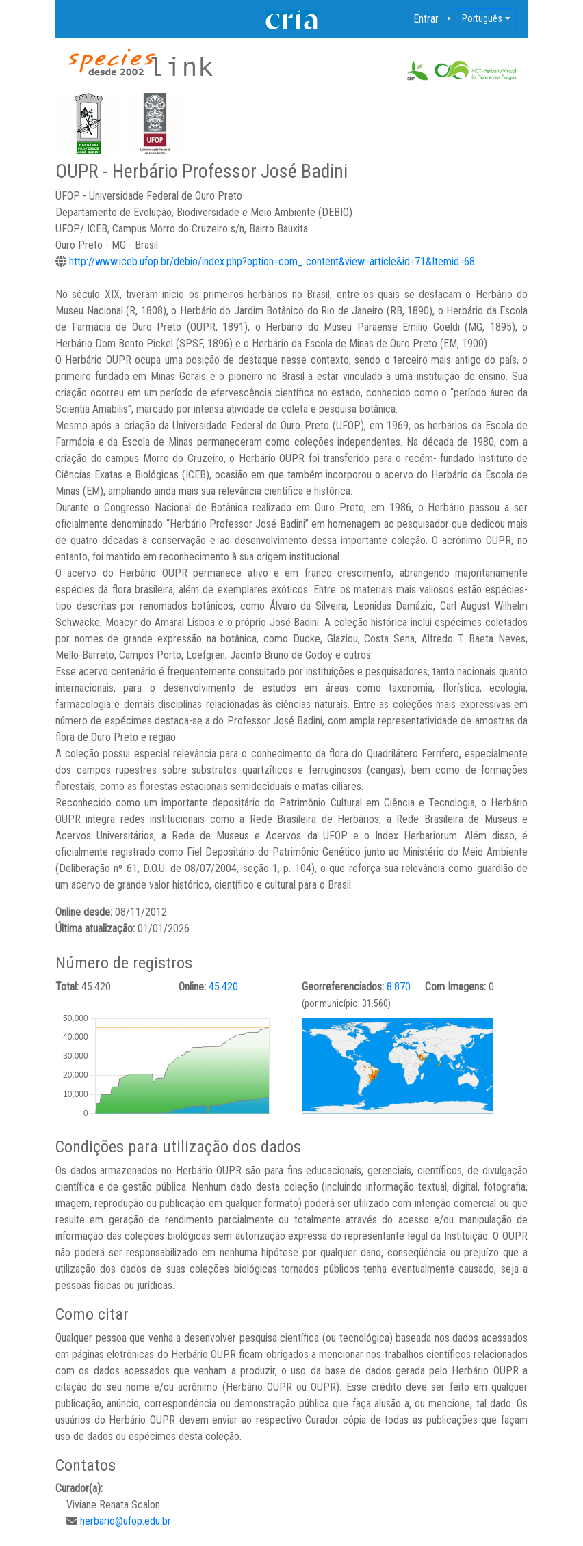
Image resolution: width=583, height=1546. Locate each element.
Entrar (426, 18)
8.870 (399, 986)
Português (482, 18)
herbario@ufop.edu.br (125, 1521)
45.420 (223, 986)
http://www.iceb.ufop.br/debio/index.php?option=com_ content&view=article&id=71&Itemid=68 (272, 261)
